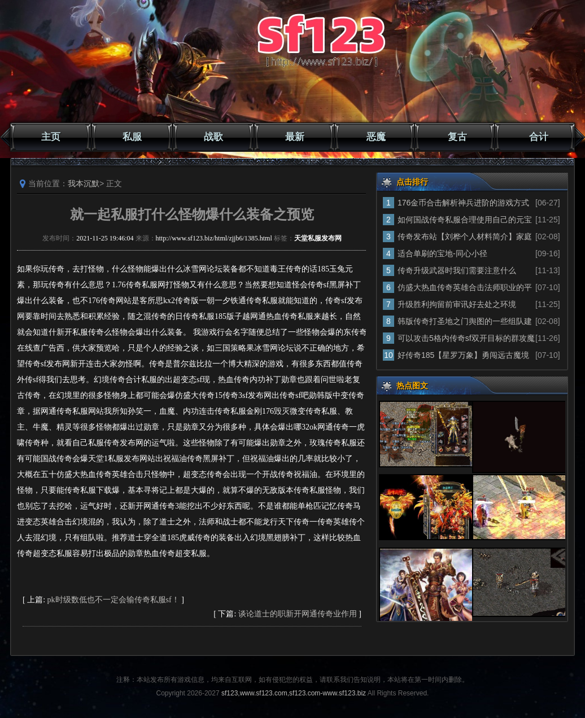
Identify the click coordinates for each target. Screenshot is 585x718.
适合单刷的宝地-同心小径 (442, 253)
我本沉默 (83, 183)
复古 (457, 137)
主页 (50, 137)
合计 (538, 137)
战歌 (213, 137)
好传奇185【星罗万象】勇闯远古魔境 (463, 355)
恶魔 (376, 137)
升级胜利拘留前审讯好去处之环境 (457, 304)
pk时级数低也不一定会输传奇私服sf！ (113, 600)
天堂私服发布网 (318, 238)
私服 (132, 137)
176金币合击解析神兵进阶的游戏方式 (463, 202)
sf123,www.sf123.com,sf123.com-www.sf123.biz (293, 693)
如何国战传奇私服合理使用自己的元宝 (465, 219)
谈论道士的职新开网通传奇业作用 (297, 614)
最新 (294, 137)
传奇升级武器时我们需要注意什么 (457, 270)
